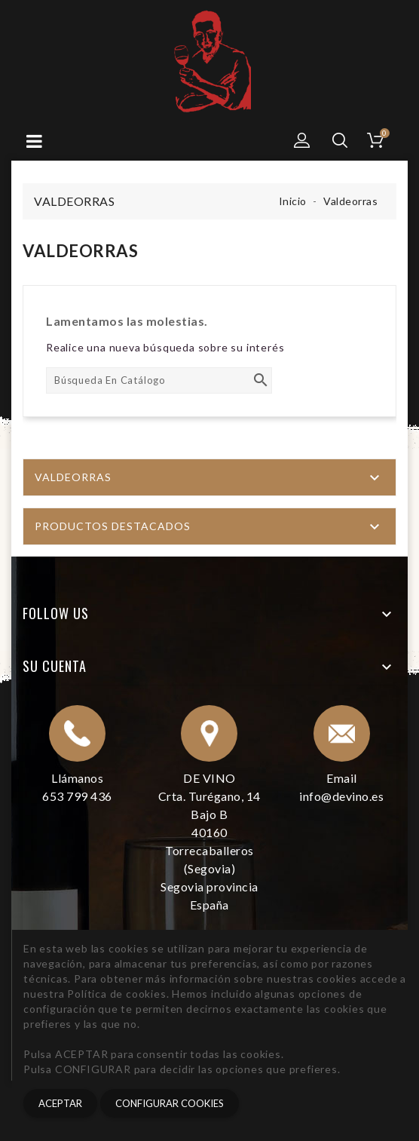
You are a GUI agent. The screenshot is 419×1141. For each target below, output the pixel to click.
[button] (302, 140)
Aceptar (60, 1103)
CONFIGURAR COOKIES (169, 1103)
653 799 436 (77, 796)
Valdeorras (73, 477)
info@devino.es (341, 796)
